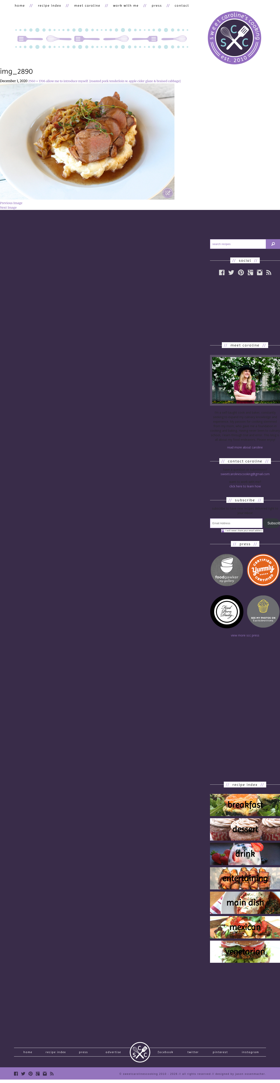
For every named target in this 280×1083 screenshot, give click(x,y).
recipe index (47, 6)
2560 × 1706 (36, 81)
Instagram (250, 1054)
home (19, 6)
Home (27, 1054)
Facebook (165, 1054)
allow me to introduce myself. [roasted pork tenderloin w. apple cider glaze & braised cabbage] (113, 81)
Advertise (113, 1054)
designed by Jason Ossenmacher (240, 1077)
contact (173, 6)
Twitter (193, 1054)
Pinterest (220, 1054)
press (150, 6)
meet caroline (83, 6)
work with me (121, 6)
